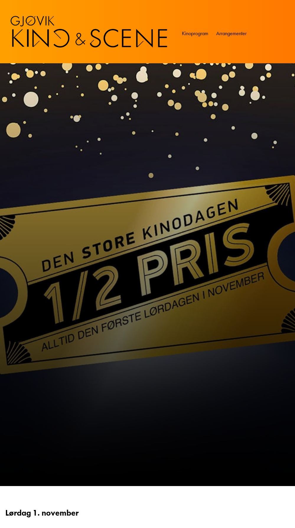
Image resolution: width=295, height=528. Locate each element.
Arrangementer (231, 33)
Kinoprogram (195, 33)
